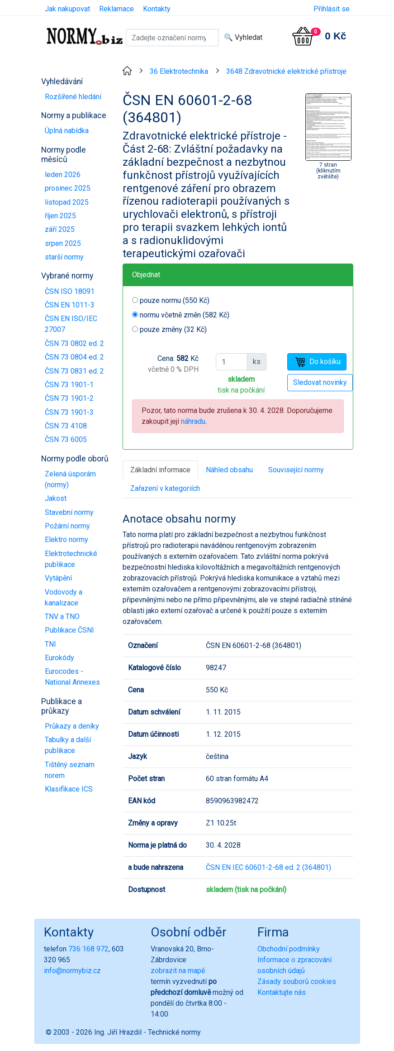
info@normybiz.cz (72, 970)
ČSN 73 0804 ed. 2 (74, 357)
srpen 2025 (63, 243)
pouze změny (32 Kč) (173, 329)
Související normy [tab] (296, 470)
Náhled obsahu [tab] (229, 470)
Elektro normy (66, 539)
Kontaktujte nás (281, 992)
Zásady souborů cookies (296, 981)
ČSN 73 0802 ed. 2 (74, 343)
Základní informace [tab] (160, 470)
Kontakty (157, 9)
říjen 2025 (60, 215)
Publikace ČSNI (69, 630)
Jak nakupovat (67, 9)
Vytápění (58, 578)
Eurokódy (59, 657)
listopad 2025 (67, 202)
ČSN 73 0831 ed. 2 (74, 371)
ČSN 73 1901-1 (69, 384)
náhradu (193, 421)
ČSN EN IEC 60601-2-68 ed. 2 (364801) (268, 867)
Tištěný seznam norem (70, 770)
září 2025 (60, 229)
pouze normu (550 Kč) (174, 300)
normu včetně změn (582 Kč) (184, 315)
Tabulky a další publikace (68, 745)
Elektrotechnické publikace (71, 559)
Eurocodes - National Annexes (72, 676)
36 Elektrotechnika (179, 71)
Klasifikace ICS (69, 789)
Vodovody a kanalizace (63, 597)
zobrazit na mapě (178, 970)
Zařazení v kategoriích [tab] (165, 488)
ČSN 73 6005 (66, 439)
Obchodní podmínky (288, 949)
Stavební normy (69, 512)
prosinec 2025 (67, 188)
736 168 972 (88, 949)
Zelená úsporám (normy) (70, 479)
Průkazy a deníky (72, 726)
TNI (50, 644)
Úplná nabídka (67, 130)
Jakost (55, 498)
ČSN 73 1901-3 (69, 412)
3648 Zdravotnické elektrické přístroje (286, 71)
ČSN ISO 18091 (70, 291)
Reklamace (116, 9)
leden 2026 (63, 174)
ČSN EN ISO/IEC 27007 (71, 324)
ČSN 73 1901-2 (69, 398)
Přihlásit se (331, 9)
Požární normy (67, 526)
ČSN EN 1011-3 (70, 305)
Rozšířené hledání (73, 96)
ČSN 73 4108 (66, 426)
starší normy (64, 257)
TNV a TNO (62, 616)
